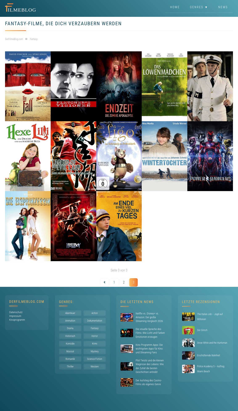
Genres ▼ (199, 7)
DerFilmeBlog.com (26, 302)
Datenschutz (15, 312)
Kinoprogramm (17, 319)
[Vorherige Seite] (104, 282)
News (223, 7)
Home (175, 7)
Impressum (15, 316)
